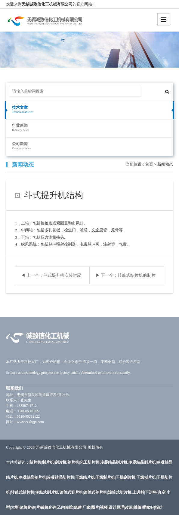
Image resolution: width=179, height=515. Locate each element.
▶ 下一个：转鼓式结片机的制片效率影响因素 (126, 278)
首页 (149, 164)
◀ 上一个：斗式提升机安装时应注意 (51, 278)
